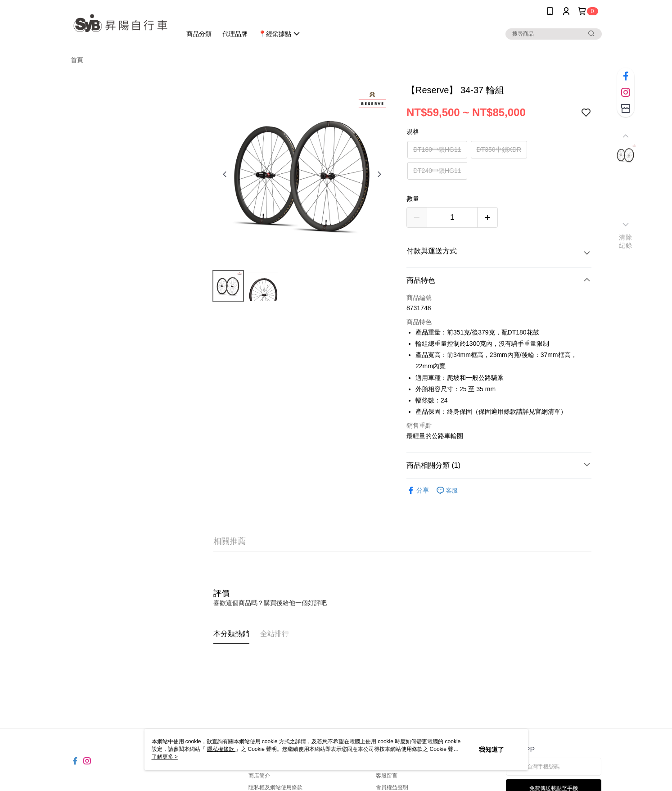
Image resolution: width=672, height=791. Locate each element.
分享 (417, 490)
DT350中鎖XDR (499, 149)
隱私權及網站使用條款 (275, 787)
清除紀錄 (625, 241)
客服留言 (386, 776)
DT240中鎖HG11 (437, 170)
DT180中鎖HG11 (437, 149)
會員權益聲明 (392, 787)
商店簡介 (259, 776)
